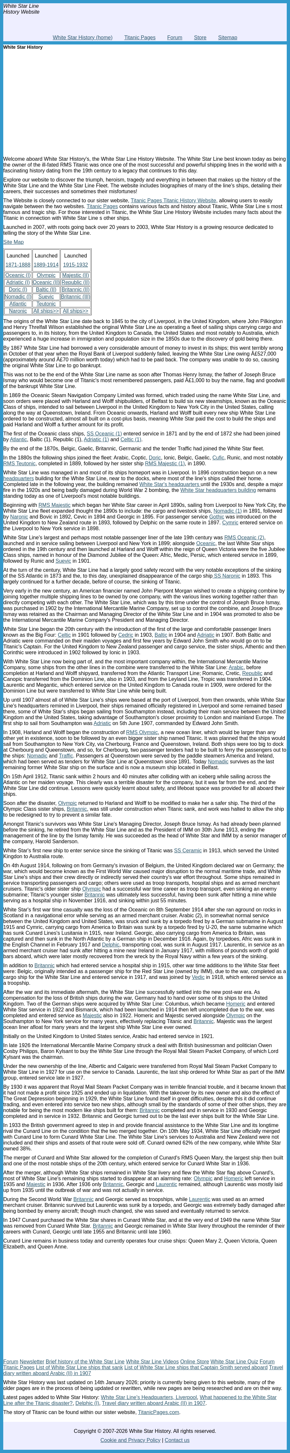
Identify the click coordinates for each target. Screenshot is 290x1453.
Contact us (177, 1440)
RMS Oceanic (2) (244, 537)
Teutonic (46, 304)
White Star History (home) (82, 37)
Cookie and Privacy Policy (130, 1440)
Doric (155, 457)
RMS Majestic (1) (165, 463)
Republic (252, 673)
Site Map (13, 242)
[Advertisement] (145, 101)
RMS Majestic (55, 505)
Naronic (18, 311)
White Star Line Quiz (234, 1361)
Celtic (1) (130, 439)
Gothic (216, 517)
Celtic (64, 635)
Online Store (194, 1361)
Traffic (66, 755)
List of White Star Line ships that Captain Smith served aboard (196, 1367)
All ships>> (46, 311)
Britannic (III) (75, 296)
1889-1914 (46, 265)
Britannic (77, 809)
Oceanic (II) (46, 282)
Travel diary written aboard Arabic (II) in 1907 (154, 1403)
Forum (174, 37)
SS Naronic (226, 576)
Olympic (46, 275)
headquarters (18, 478)
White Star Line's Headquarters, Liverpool (149, 1397)
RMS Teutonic (19, 463)
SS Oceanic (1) (104, 433)
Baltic (161, 635)
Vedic (198, 977)
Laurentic (166, 1184)
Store (200, 37)
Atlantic (17, 304)
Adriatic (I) (18, 282)
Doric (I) (18, 289)
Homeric (236, 1004)
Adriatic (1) (96, 439)
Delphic (110, 944)
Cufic (218, 457)
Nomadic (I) (18, 296)
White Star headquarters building (218, 490)
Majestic (92, 1015)
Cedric (125, 635)
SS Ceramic (188, 850)
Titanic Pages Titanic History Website (173, 200)
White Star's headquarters (170, 484)
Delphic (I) (87, 1403)
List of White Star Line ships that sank (79, 1367)
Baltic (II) (46, 289)
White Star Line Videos (152, 1361)
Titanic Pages (140, 37)
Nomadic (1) (228, 511)
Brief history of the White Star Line (85, 1361)
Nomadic (37, 755)
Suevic (46, 296)
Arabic (236, 667)
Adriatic (205, 635)
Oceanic (205, 543)
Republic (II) (76, 282)
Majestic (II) (75, 275)
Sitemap (227, 37)
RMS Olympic (142, 732)
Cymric (230, 522)
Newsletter (32, 1361)
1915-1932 (75, 265)
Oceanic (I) (18, 275)
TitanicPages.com (158, 1412)
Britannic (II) (76, 289)
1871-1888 (18, 265)
